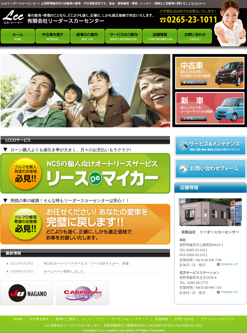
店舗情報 (159, 36)
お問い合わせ (194, 36)
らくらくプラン (93, 319)
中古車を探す (52, 36)
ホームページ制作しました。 (65, 271)
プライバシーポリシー (217, 319)
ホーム (17, 36)
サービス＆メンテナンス (130, 319)
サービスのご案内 (123, 36)
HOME (18, 319)
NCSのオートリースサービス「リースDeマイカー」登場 (86, 263)
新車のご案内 (87, 36)
